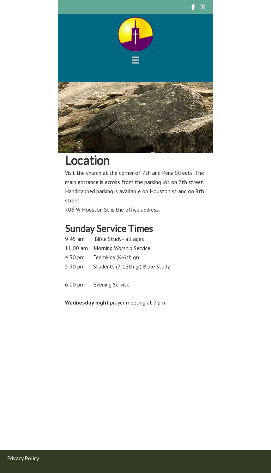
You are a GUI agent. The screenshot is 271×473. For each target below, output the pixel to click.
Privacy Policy (23, 446)
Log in (159, 464)
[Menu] (135, 60)
